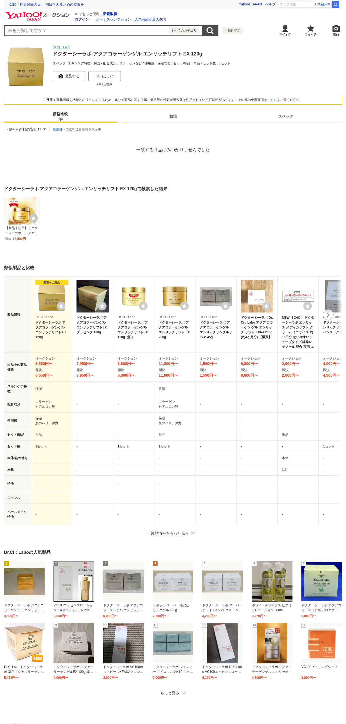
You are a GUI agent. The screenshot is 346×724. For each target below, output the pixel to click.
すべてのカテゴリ (184, 30)
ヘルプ (270, 4)
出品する (69, 76)
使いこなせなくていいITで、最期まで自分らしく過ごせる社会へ (60, 4)
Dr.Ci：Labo (61, 47)
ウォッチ (311, 34)
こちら (272, 100)
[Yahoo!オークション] (38, 13)
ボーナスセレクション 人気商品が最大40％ (131, 19)
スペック (285, 116)
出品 (336, 34)
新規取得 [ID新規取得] (110, 14)
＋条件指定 (232, 30)
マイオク (285, 34)
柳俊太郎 (322, 4)
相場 (173, 116)
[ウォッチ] (33, 218)
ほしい (105, 76)
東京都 (57, 129)
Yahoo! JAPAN (250, 4)
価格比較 (60, 117)
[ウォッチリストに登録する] (61, 306)
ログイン (82, 19)
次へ (328, 314)
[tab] (60, 116)
